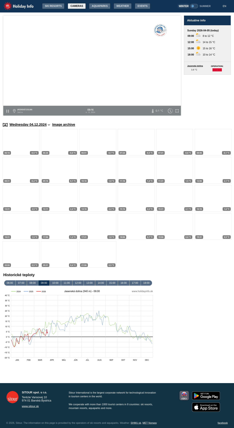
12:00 (78, 283)
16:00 (123, 283)
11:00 (67, 283)
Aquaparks (100, 6)
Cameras (76, 6)
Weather (122, 6)
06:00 (10, 283)
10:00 (55, 283)
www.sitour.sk (30, 406)
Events (143, 6)
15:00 (112, 283)
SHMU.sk (136, 423)
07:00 (21, 283)
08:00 (32, 283)
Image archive (63, 124)
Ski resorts (53, 6)
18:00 (146, 283)
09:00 (44, 283)
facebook (223, 423)
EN (224, 6)
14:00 (101, 283)
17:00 (135, 283)
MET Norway (150, 423)
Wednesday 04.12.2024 (30, 124)
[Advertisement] (207, 95)
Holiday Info (15, 4)
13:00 (89, 283)
